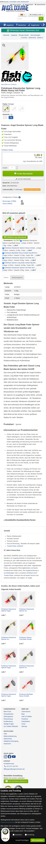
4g (5, 117)
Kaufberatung (8, 721)
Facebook (24, 719)
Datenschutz (8, 739)
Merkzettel (28, 5)
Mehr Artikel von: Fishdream (9, 84)
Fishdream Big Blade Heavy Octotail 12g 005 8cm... (21, 253)
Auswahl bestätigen (22, 840)
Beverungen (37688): (9, 201)
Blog (22, 714)
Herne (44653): (8, 204)
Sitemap (24, 726)
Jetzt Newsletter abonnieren (16, 781)
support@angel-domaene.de (14, 769)
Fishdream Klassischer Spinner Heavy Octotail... (20, 248)
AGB (5, 734)
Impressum (7, 744)
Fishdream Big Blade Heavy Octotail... (26, 695)
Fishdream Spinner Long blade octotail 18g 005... (20, 263)
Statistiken (18, 835)
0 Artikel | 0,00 (36, 15)
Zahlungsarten (8, 716)
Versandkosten (8, 714)
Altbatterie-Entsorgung (11, 741)
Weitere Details (7, 150)
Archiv (23, 724)
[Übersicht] (32, 38)
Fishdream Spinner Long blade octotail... (26, 638)
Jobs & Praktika (26, 716)
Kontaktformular (9, 764)
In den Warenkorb (23, 173)
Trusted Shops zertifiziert (15, 546)
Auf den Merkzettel (23, 179)
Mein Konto (15, 5)
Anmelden (13, 2)
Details (6, 277)
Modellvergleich (17, 277)
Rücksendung (8, 719)
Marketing (30, 835)
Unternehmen (25, 711)
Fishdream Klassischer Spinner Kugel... (8, 610)
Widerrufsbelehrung (10, 736)
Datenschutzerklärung (8, 822)
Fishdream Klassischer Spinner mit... (26, 610)
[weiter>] (40, 38)
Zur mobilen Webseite (11, 726)
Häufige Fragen (9, 724)
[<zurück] (24, 38)
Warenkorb (39, 5)
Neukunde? (25, 2)
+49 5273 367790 (11, 766)
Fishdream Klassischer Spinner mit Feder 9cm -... (20, 258)
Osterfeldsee (25, 721)
